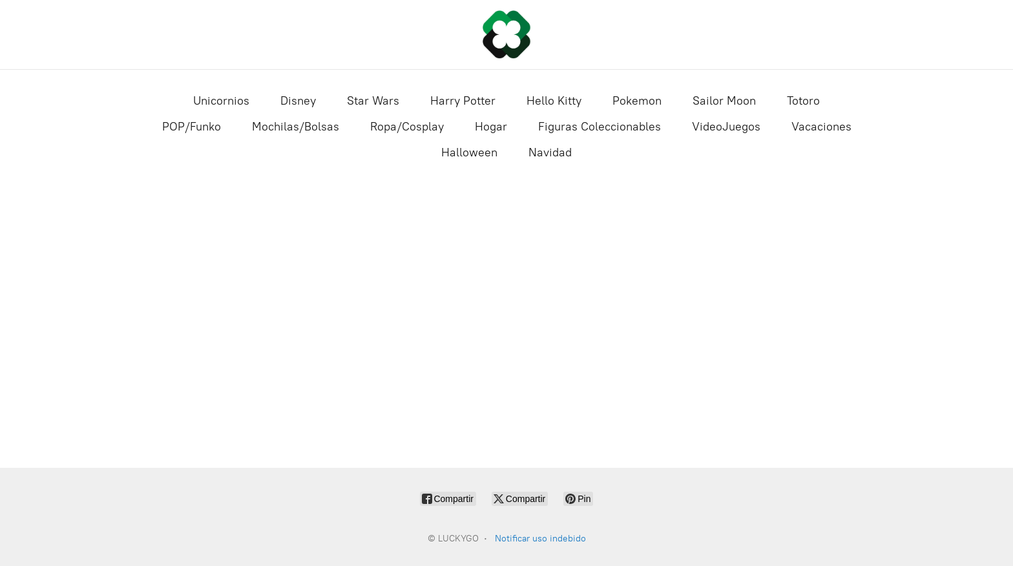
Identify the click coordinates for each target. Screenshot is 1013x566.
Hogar (491, 127)
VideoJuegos (726, 127)
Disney (298, 101)
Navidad (550, 152)
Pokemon (637, 101)
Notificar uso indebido (540, 538)
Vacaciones (821, 127)
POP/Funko (191, 127)
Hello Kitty (554, 101)
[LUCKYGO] (506, 34)
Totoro (803, 101)
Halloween (469, 152)
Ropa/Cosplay (407, 127)
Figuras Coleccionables (599, 127)
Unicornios (221, 101)
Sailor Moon (724, 101)
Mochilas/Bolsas (295, 127)
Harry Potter (463, 101)
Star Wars (373, 101)
